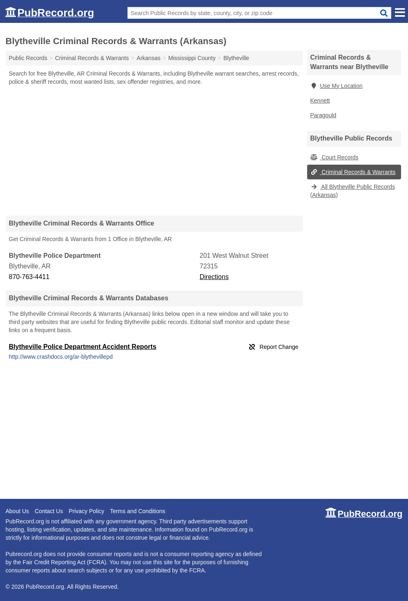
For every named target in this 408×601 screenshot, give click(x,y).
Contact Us (49, 511)
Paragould (323, 115)
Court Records (334, 157)
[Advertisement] (154, 150)
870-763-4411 (29, 276)
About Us (17, 511)
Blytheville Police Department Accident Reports (82, 346)
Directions (214, 276)
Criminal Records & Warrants (353, 172)
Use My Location (336, 86)
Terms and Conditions (137, 511)
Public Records (28, 58)
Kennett (320, 100)
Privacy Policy (86, 511)
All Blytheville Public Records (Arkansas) (352, 190)
